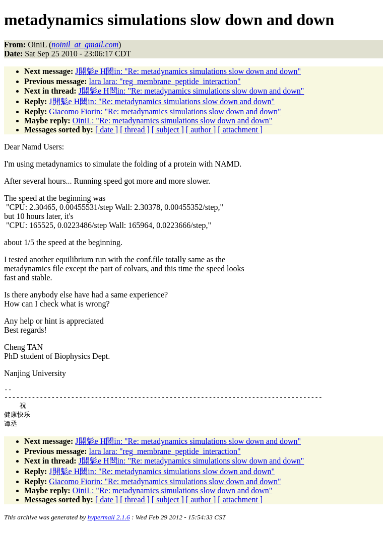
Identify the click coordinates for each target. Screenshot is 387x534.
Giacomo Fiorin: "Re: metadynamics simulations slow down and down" (165, 111)
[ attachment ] (240, 129)
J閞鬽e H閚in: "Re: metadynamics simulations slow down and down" (188, 71)
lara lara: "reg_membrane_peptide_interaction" (165, 81)
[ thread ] (135, 129)
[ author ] (201, 129)
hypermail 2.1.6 (109, 521)
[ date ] (106, 129)
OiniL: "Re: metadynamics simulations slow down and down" (173, 120)
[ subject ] (168, 129)
